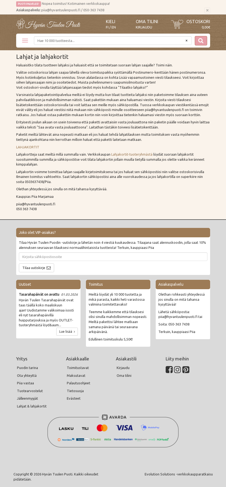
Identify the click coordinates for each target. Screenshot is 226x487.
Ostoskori (198, 21)
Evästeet (74, 398)
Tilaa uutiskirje (33, 268)
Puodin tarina (27, 368)
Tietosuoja (75, 391)
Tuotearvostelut (30, 391)
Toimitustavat (78, 368)
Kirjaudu (144, 27)
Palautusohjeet (78, 383)
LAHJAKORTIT (27, 147)
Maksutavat (76, 375)
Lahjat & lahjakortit (32, 406)
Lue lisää (67, 331)
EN (114, 27)
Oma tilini (147, 21)
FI (107, 27)
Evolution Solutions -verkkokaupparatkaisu (179, 474)
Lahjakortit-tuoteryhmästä (131, 154)
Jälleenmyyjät (27, 398)
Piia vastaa (25, 383)
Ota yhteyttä (27, 375)
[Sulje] (207, 10)
